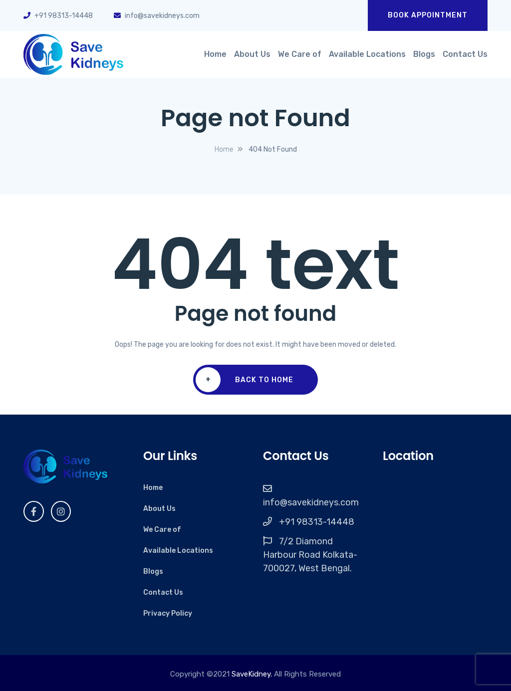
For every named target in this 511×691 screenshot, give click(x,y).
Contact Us (465, 54)
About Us (252, 54)
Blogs (424, 54)
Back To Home (244, 379)
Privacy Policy (167, 613)
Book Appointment (428, 15)
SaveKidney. (252, 674)
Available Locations (367, 54)
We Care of (299, 54)
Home (215, 54)
